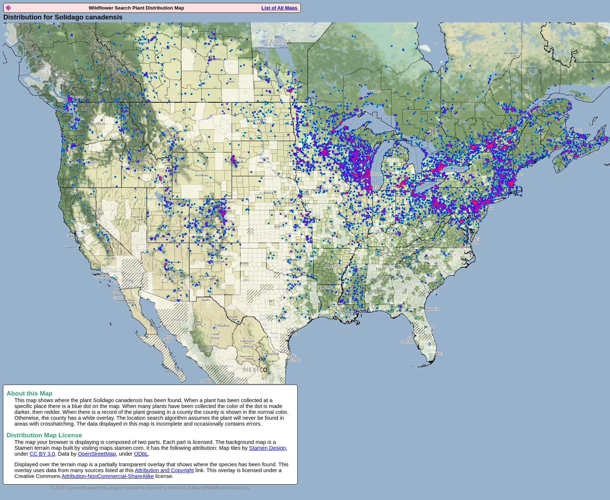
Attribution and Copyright (164, 470)
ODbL (141, 454)
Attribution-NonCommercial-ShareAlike (108, 476)
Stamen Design (267, 448)
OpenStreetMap (97, 454)
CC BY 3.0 (42, 454)
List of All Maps (280, 8)
